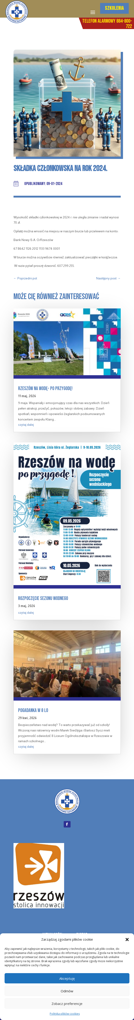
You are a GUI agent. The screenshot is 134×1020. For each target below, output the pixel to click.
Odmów (67, 991)
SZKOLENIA (114, 8)
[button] (127, 939)
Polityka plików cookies (65, 1014)
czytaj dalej (26, 424)
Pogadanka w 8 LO (33, 710)
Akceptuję (67, 978)
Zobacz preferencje (67, 1003)
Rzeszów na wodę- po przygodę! (45, 389)
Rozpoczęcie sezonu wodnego (43, 598)
